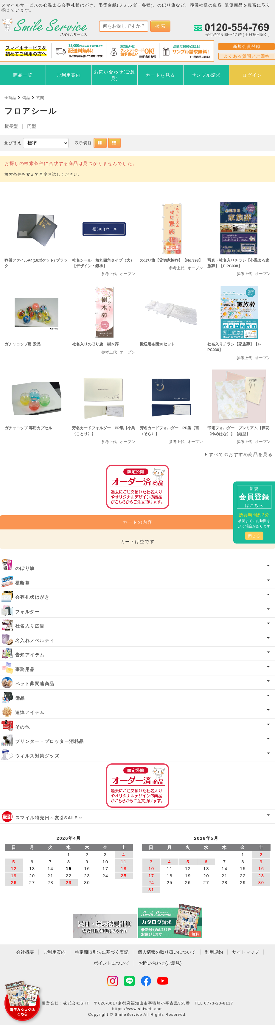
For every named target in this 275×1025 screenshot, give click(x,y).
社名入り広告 (30, 625)
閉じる (254, 536)
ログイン (252, 75)
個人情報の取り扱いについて (167, 952)
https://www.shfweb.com (137, 1009)
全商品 (10, 97)
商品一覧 (23, 75)
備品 (26, 97)
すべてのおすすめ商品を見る (241, 454)
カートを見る (160, 75)
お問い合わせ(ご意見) (114, 75)
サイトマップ (245, 952)
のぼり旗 (25, 568)
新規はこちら (254, 497)
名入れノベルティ (35, 640)
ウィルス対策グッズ (37, 755)
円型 (31, 126)
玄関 (40, 97)
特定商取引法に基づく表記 (101, 952)
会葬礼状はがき (32, 597)
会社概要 (25, 952)
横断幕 (22, 582)
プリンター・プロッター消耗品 (49, 741)
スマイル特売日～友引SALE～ (49, 817)
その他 (22, 727)
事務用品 (25, 669)
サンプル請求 (206, 75)
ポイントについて (111, 963)
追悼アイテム (30, 712)
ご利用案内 (68, 75)
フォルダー (27, 611)
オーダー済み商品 (137, 785)
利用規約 (214, 952)
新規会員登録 (247, 46)
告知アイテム (30, 654)
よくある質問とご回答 (247, 56)
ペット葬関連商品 (35, 683)
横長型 (11, 126)
